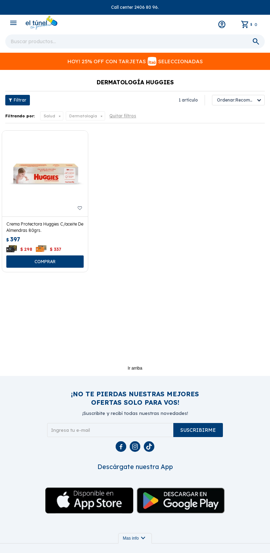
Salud (49, 115)
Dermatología (83, 115)
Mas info (135, 538)
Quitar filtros (122, 115)
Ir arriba (135, 368)
